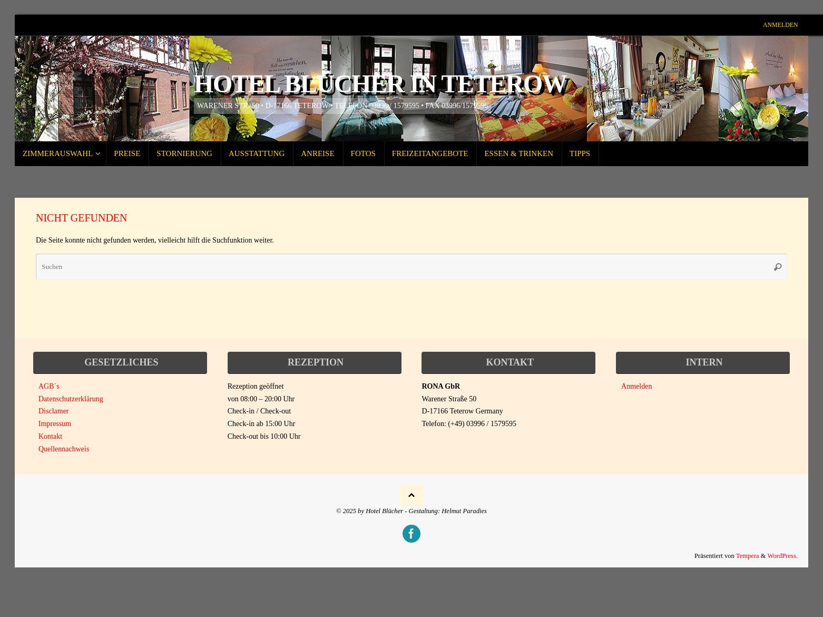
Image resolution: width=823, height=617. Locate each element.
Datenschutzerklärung (70, 399)
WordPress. (783, 556)
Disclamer (53, 411)
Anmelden (780, 24)
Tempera (747, 556)
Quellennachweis (63, 449)
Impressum (54, 424)
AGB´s (49, 386)
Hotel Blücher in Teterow (380, 84)
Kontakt (50, 436)
